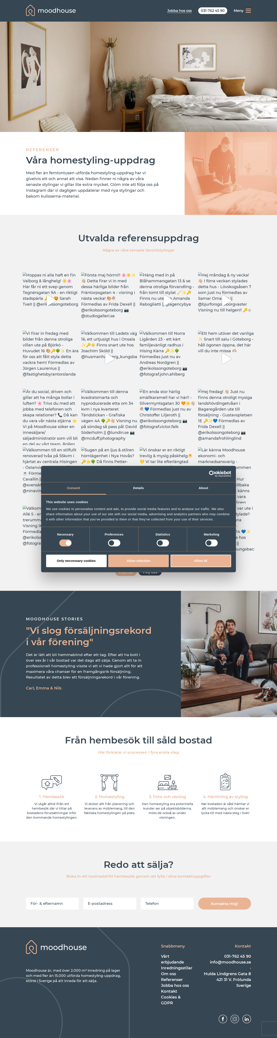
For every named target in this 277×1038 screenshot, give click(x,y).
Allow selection (138, 561)
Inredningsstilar (176, 968)
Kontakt (169, 991)
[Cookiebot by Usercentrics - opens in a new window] (212, 474)
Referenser (172, 979)
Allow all (200, 561)
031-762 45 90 (237, 956)
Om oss (168, 973)
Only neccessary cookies (76, 561)
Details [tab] (138, 488)
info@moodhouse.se (230, 962)
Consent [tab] (73, 488)
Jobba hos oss (175, 985)
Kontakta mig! (224, 904)
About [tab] (203, 488)
